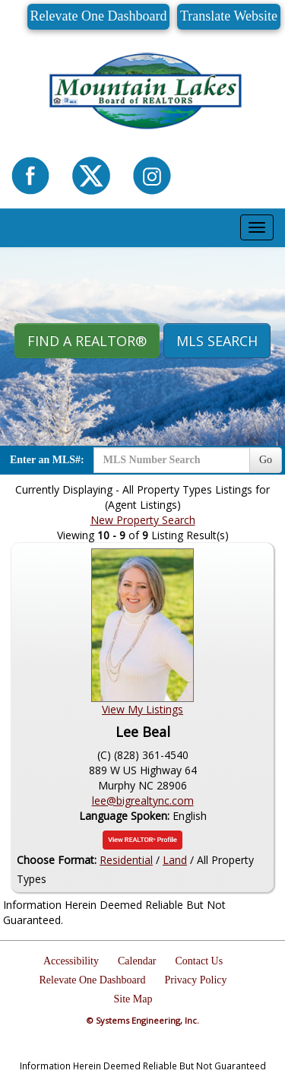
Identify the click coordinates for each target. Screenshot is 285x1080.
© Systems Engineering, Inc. (143, 1020)
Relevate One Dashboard (98, 16)
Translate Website (228, 16)
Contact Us (199, 961)
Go (265, 459)
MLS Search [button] (217, 341)
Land (175, 860)
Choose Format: (57, 860)
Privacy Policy (195, 980)
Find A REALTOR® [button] (87, 341)
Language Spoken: (126, 815)
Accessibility (71, 961)
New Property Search (142, 520)
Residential (126, 860)
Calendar (137, 961)
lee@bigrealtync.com (143, 800)
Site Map (133, 999)
